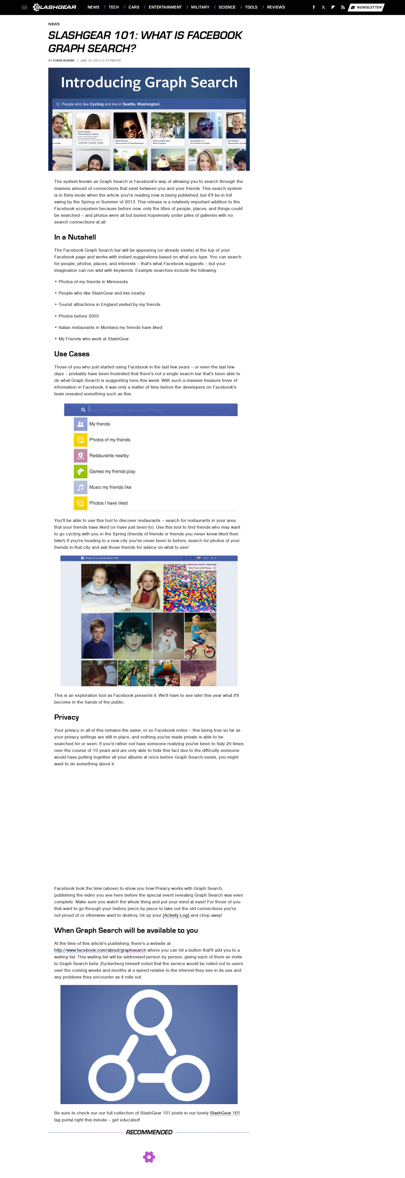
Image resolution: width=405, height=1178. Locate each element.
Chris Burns (63, 60)
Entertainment (165, 7)
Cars (134, 7)
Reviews (276, 7)
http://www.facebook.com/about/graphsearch (100, 950)
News (93, 7)
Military (200, 7)
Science (227, 7)
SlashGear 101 (225, 1113)
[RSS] (343, 7)
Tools (251, 7)
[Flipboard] (333, 7)
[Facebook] (313, 7)
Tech (114, 7)
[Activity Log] (176, 915)
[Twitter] (323, 7)
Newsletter (366, 7)
